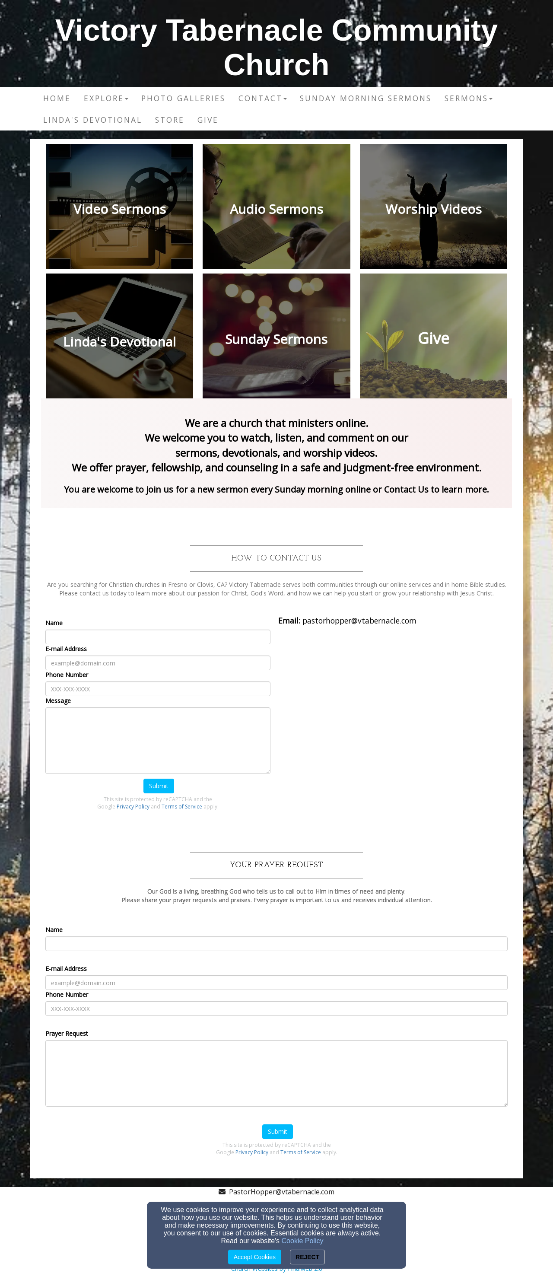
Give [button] (208, 120)
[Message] (157, 740)
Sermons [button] (469, 98)
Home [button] (57, 98)
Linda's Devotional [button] (92, 120)
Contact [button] (262, 98)
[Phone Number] (157, 688)
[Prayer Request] (276, 1073)
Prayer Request (66, 1033)
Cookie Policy (303, 1240)
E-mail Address (66, 649)
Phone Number (66, 675)
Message (58, 701)
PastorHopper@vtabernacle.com (281, 1192)
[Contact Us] (407, 490)
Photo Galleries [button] (183, 98)
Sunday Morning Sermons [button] (366, 98)
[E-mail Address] (157, 663)
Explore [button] (106, 98)
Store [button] (169, 120)
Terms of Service (182, 806)
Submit (158, 786)
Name (54, 623)
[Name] (157, 637)
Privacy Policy (133, 806)
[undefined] (119, 209)
